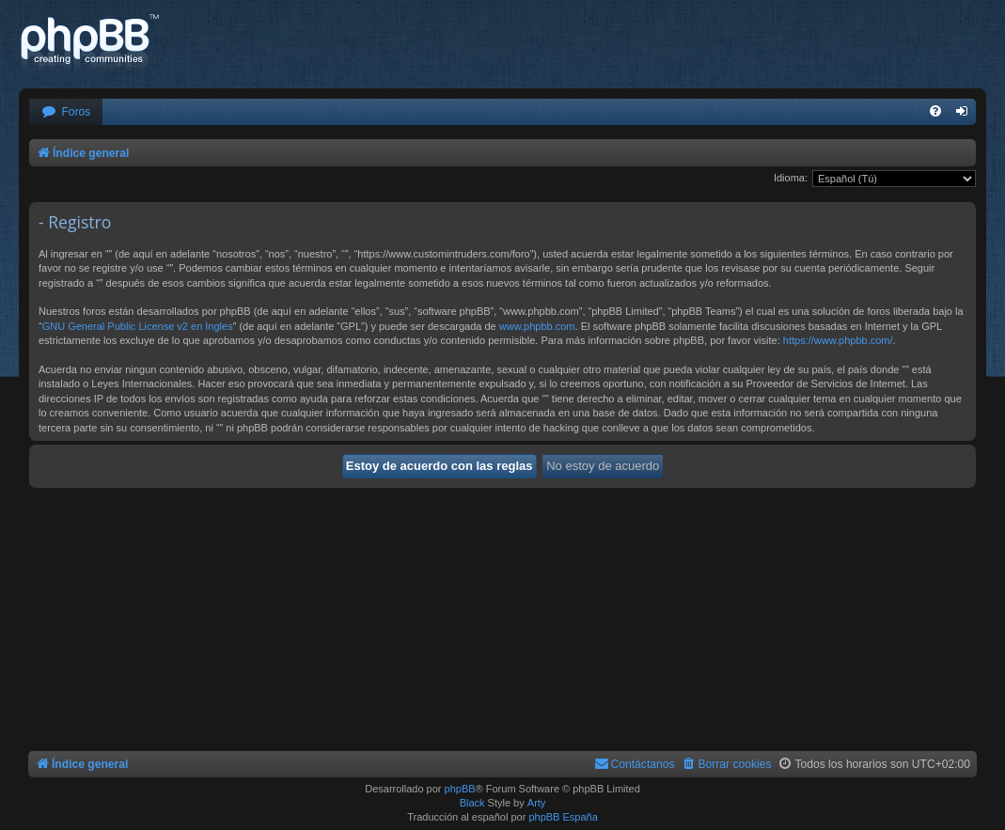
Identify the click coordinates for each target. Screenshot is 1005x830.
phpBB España (562, 816)
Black (472, 802)
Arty (536, 802)
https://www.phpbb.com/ (838, 340)
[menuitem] (66, 112)
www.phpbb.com (537, 326)
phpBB (460, 788)
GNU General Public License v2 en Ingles (137, 326)
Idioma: (791, 177)
